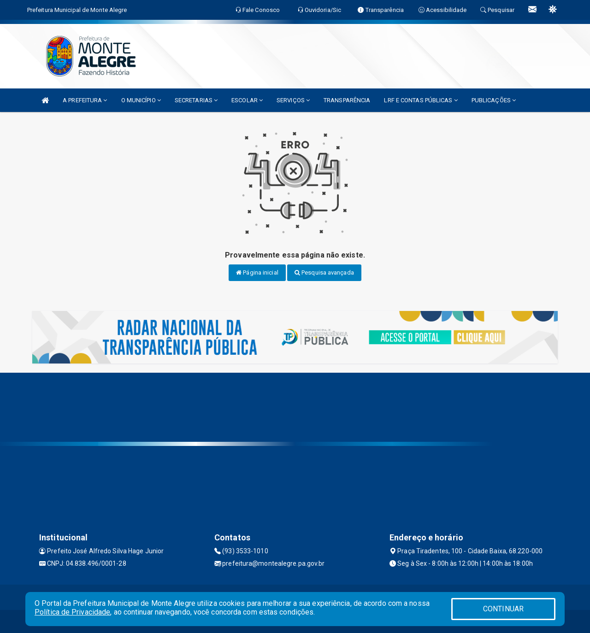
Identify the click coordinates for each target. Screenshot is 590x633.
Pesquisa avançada (324, 272)
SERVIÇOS (293, 100)
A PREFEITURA (85, 100)
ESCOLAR (247, 100)
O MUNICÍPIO (141, 100)
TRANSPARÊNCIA (347, 100)
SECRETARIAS (196, 100)
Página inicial (257, 272)
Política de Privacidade (72, 612)
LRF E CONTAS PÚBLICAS (420, 100)
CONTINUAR (503, 608)
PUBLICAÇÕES (494, 100)
